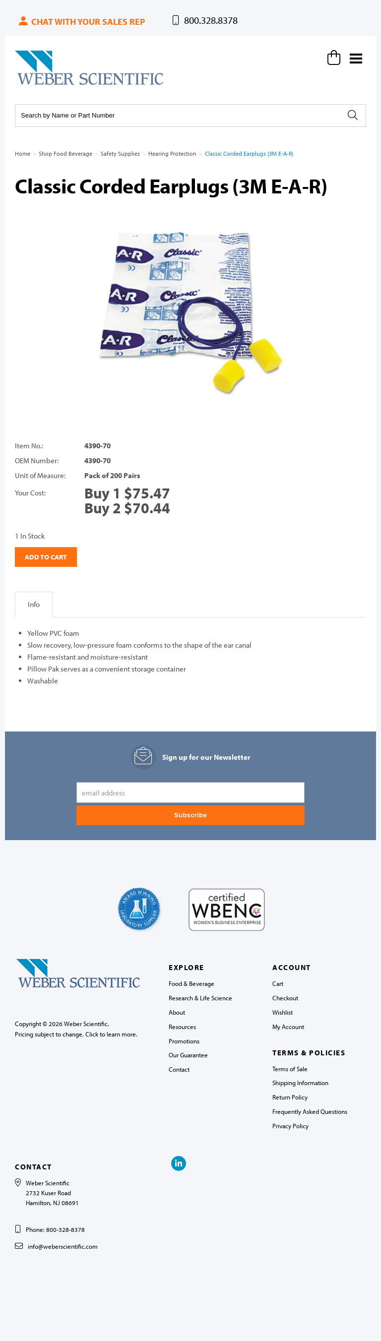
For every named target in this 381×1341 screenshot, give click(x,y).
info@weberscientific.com (63, 1246)
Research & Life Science (200, 998)
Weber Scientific (38, 84)
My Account (288, 1027)
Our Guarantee (188, 1055)
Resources (182, 1027)
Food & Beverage (191, 983)
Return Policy (290, 1097)
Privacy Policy (290, 1126)
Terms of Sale (290, 1069)
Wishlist (282, 1012)
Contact (179, 1069)
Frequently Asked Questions (309, 1111)
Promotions (184, 1041)
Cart (277, 983)
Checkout (285, 998)
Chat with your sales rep (81, 21)
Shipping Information (300, 1083)
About (177, 1012)
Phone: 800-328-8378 (55, 1229)
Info (34, 604)
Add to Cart (46, 556)
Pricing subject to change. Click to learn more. (76, 1034)
